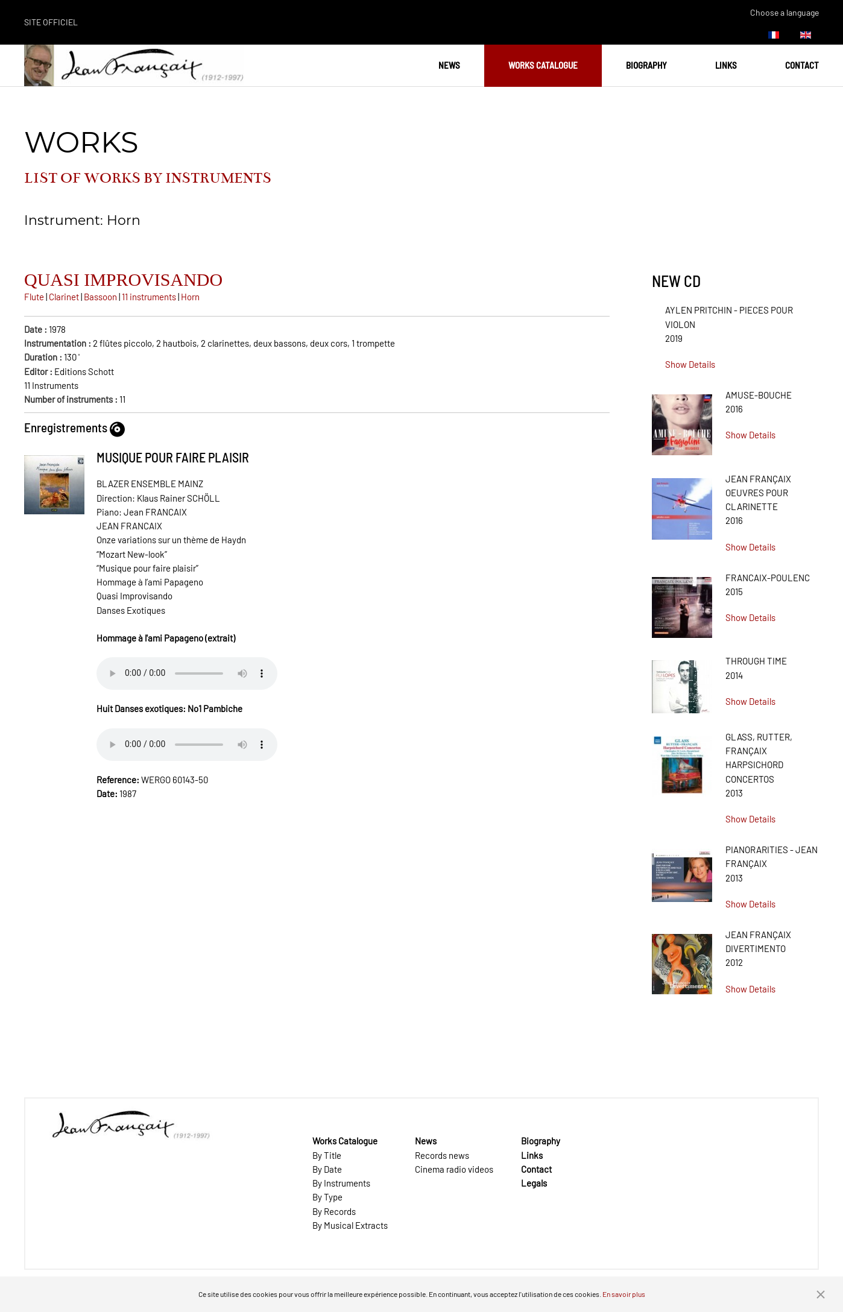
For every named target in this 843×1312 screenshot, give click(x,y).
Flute (34, 296)
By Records (334, 1211)
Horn (190, 296)
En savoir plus (623, 1294)
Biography (646, 65)
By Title (326, 1155)
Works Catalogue (543, 65)
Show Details (690, 364)
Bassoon (100, 296)
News (449, 65)
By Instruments (341, 1183)
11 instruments (149, 296)
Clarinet (64, 296)
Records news (442, 1155)
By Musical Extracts (350, 1225)
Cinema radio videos (454, 1169)
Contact (802, 65)
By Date (327, 1169)
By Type (327, 1196)
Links (726, 65)
